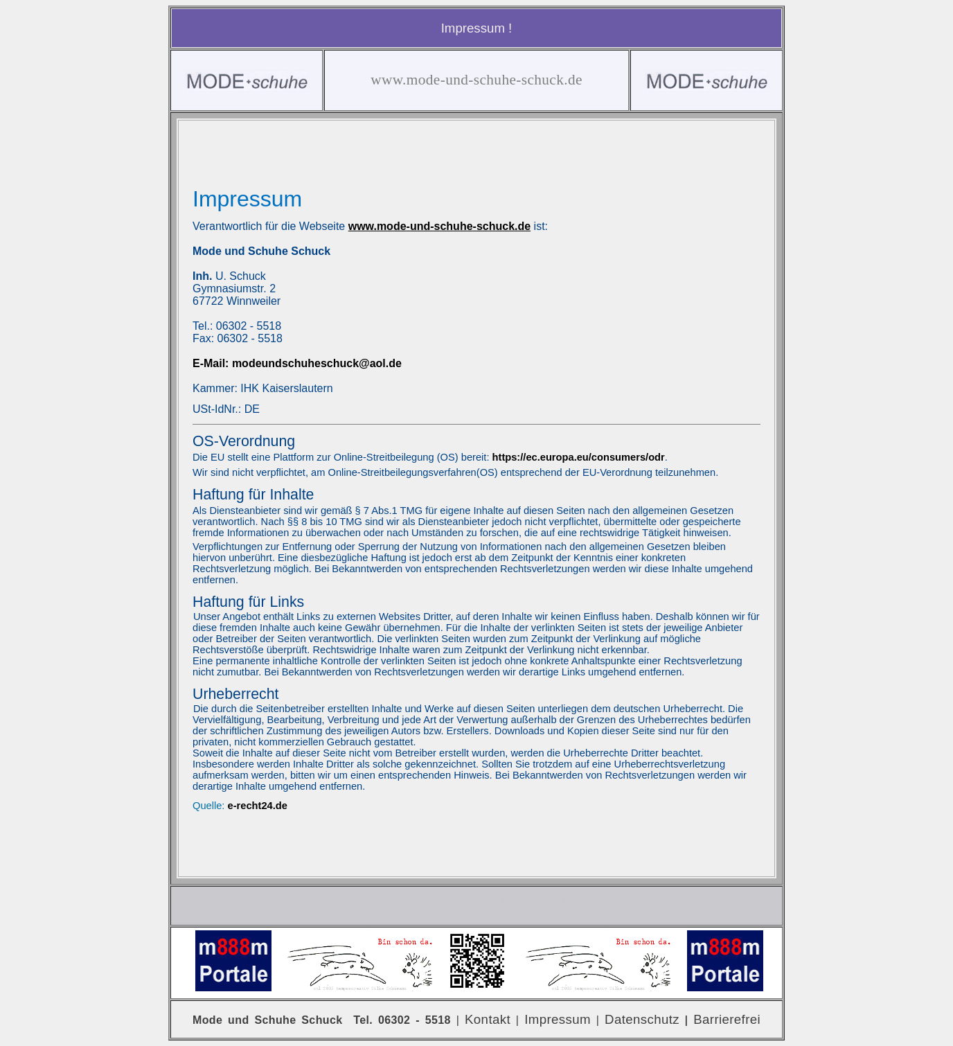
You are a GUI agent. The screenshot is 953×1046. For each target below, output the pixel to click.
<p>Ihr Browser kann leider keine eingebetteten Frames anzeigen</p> (476, 498)
